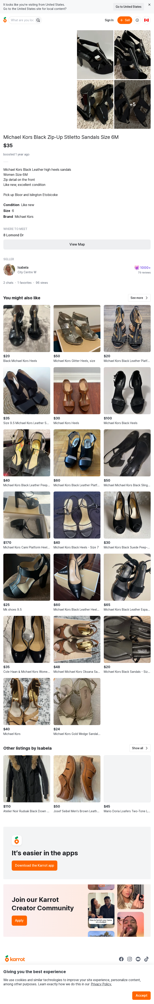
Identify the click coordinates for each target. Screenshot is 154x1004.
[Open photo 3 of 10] (132, 54)
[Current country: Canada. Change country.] (146, 20)
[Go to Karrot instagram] (129, 959)
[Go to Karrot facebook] (121, 959)
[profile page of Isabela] (9, 270)
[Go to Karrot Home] (15, 959)
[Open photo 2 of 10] (95, 54)
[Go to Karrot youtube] (138, 959)
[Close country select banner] (149, 5)
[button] (139, 298)
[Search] (38, 20)
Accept (141, 995)
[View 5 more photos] (132, 104)
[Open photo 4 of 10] (95, 104)
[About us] (137, 20)
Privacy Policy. (101, 984)
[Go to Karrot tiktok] (146, 959)
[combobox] (21, 20)
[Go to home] (5, 20)
